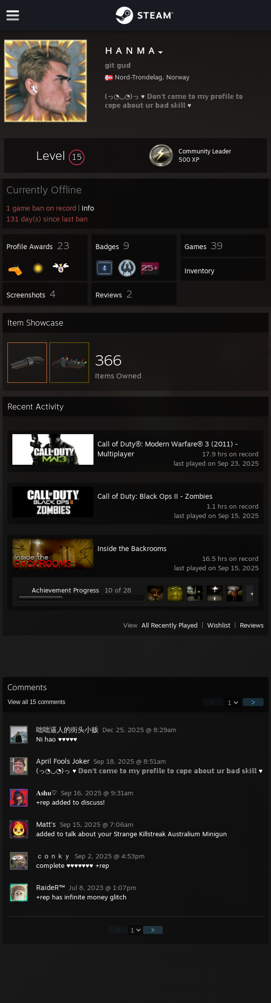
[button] (60, 155)
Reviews (252, 625)
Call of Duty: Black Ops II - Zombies (155, 496)
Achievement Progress (65, 590)
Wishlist (218, 625)
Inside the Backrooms (132, 548)
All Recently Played (169, 625)
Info (88, 208)
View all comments (36, 702)
